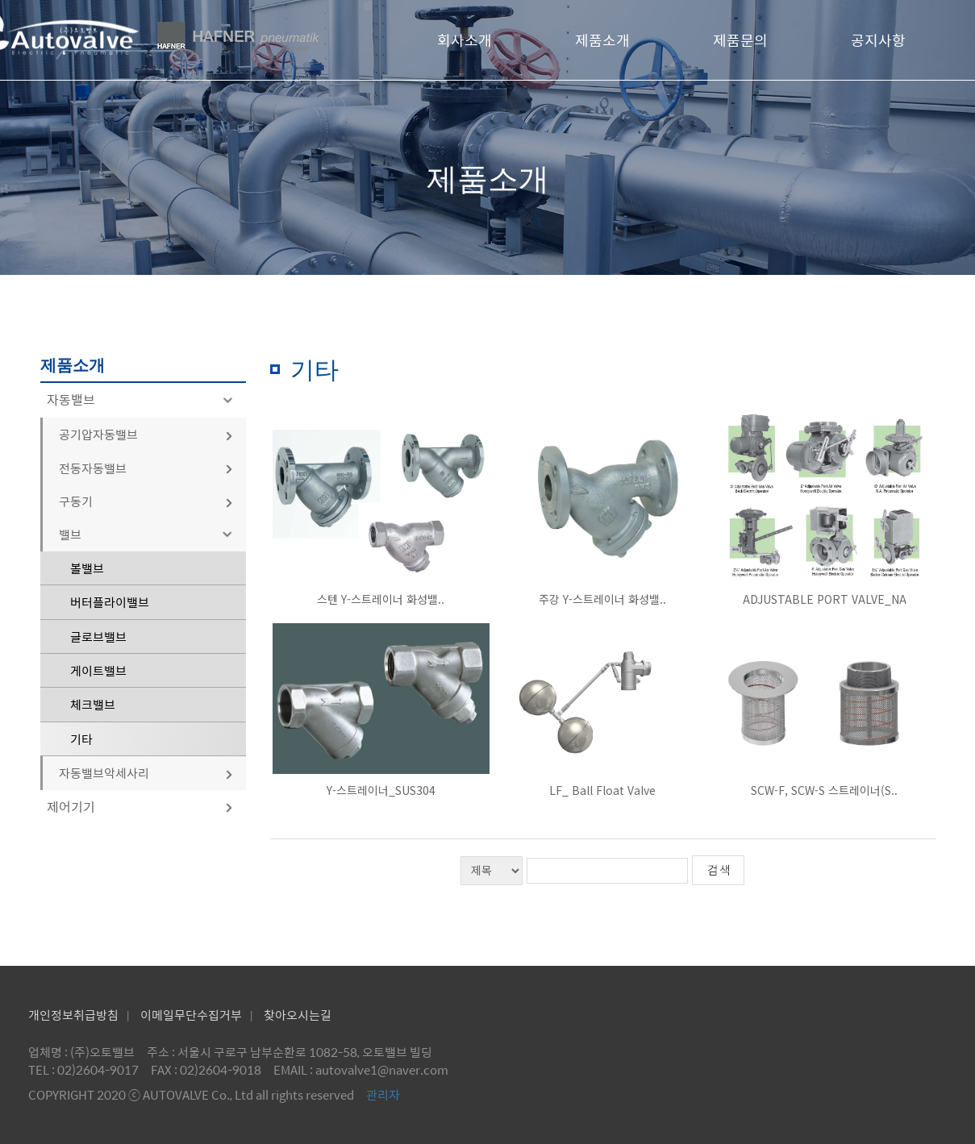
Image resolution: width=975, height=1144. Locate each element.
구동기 (146, 501)
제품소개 (602, 40)
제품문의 (740, 40)
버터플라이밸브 (109, 602)
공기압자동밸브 (146, 434)
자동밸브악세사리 (146, 772)
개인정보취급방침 (73, 1014)
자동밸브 (142, 399)
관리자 (383, 1094)
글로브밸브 (98, 636)
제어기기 (140, 807)
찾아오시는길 (297, 1014)
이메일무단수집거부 (191, 1014)
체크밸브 (92, 704)
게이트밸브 (98, 670)
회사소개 (464, 40)
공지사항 (878, 40)
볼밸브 (87, 568)
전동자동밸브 (146, 468)
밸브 (148, 534)
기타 (81, 739)
